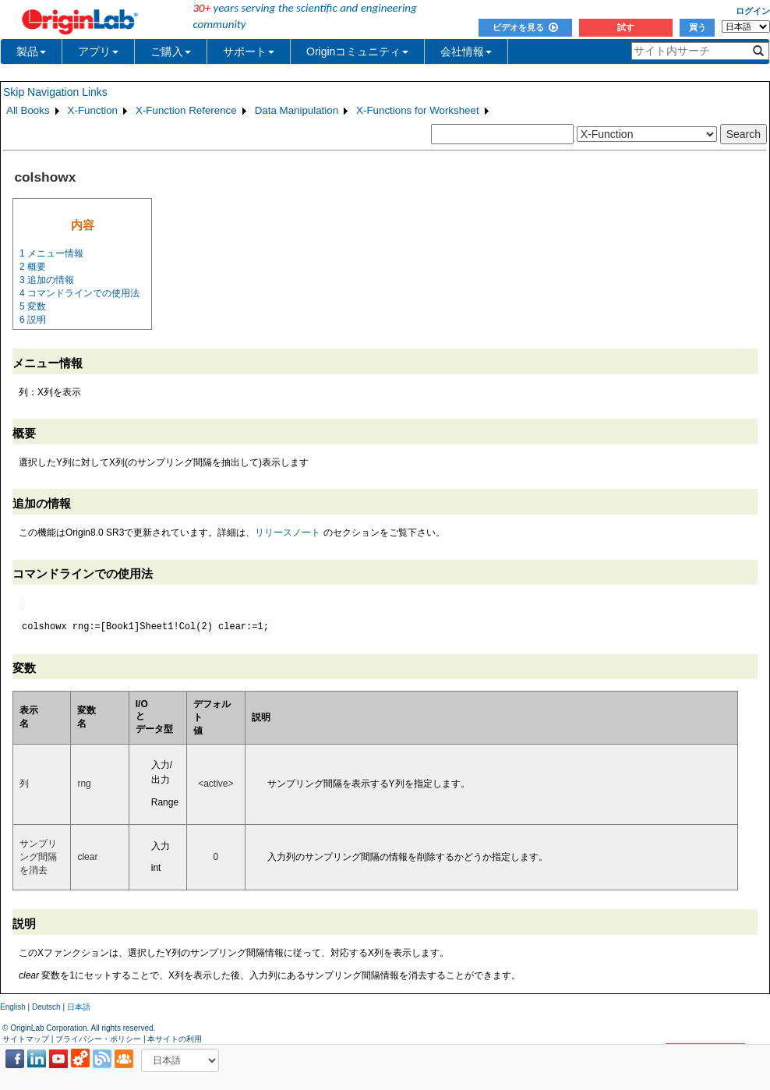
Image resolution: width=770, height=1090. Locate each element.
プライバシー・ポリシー (98, 1039)
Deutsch (46, 1007)
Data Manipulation (296, 110)
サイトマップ (25, 1039)
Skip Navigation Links (55, 92)
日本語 (78, 1007)
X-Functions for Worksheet (417, 110)
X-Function (93, 110)
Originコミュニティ (357, 51)
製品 (31, 51)
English (13, 1007)
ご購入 (170, 51)
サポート (248, 51)
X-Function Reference (186, 110)
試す (625, 27)
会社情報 (466, 51)
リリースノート (287, 532)
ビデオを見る (525, 27)
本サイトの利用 (174, 1039)
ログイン (753, 11)
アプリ (98, 51)
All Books (28, 110)
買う (697, 27)
